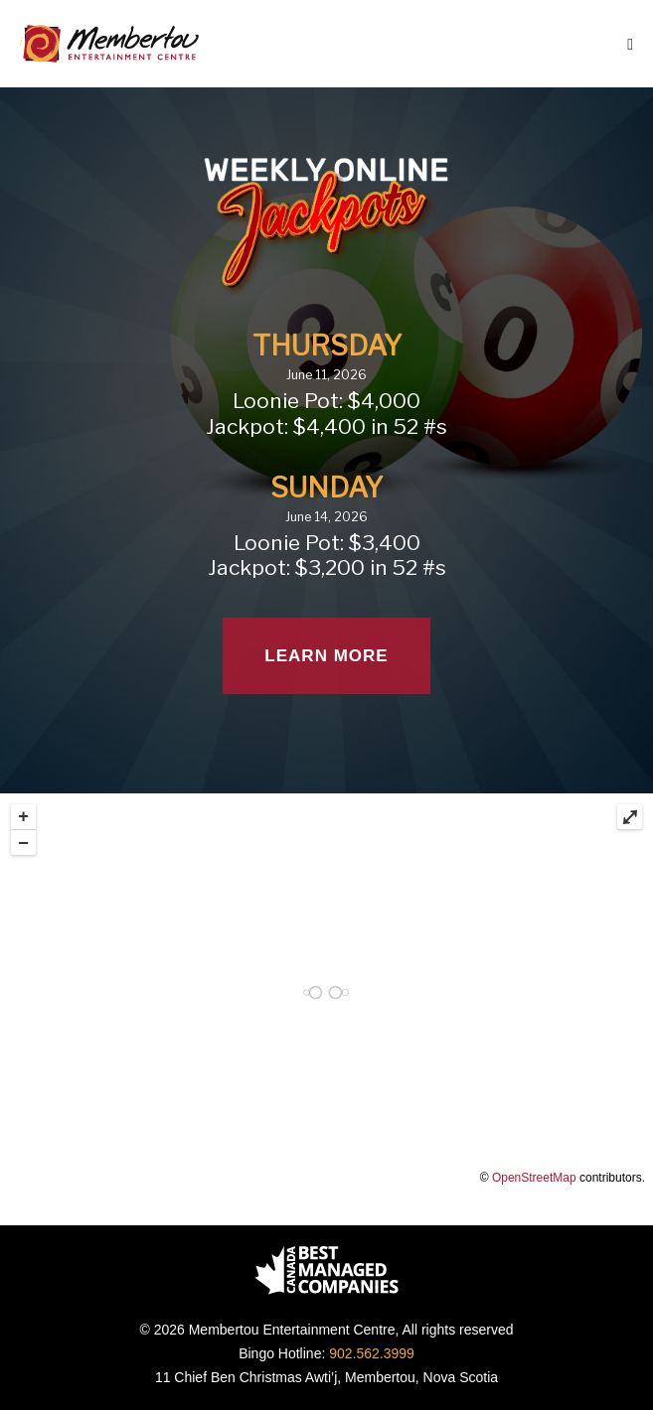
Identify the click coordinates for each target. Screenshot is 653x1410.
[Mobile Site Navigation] (630, 45)
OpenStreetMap (534, 1178)
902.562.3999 (371, 1353)
